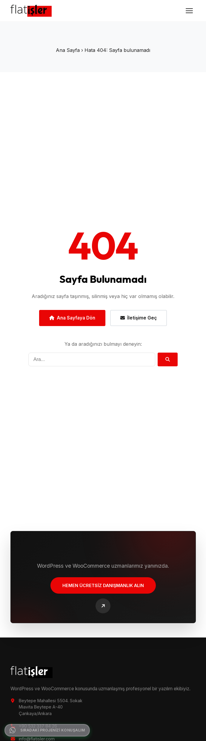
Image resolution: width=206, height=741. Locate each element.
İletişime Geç (138, 318)
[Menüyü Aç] (189, 10)
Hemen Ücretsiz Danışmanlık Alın (103, 586)
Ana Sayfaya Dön (72, 318)
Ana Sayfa (68, 50)
